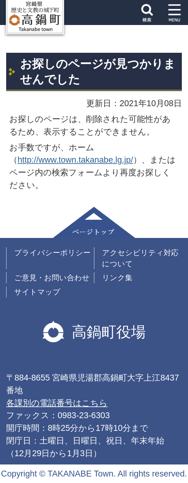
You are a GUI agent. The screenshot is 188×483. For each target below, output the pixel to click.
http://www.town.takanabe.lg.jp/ (75, 159)
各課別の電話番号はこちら (57, 403)
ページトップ (94, 222)
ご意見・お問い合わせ (52, 277)
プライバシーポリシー (52, 252)
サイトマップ (37, 292)
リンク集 (117, 277)
